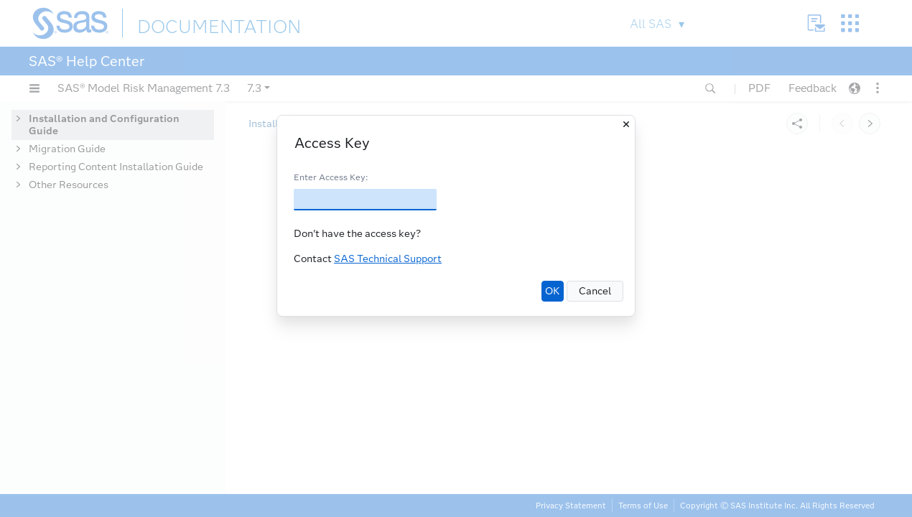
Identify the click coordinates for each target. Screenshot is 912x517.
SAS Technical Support (388, 259)
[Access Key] (365, 199)
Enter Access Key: (331, 177)
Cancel (595, 291)
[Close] (626, 124)
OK (552, 291)
